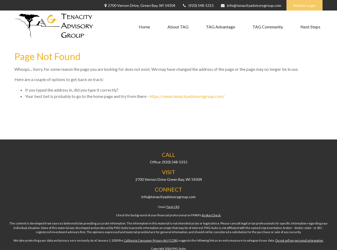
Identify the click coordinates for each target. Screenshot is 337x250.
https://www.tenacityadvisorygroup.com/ (187, 96)
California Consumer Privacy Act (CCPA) (151, 240)
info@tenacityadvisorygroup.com (250, 5)
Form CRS (172, 206)
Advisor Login (304, 5)
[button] (144, 26)
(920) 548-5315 (198, 5)
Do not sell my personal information (299, 240)
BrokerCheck (211, 215)
